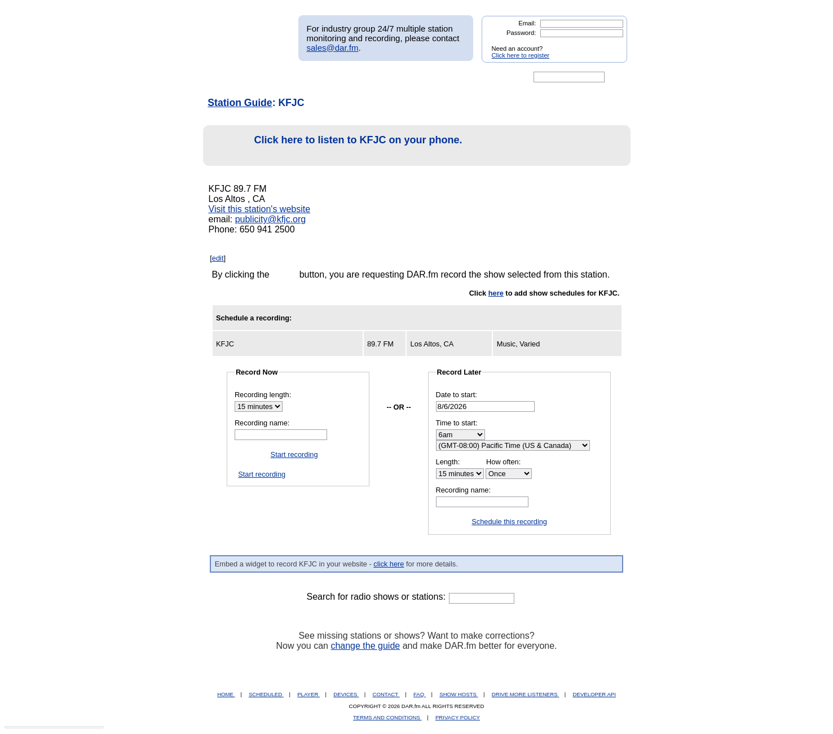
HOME (226, 694)
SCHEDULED (266, 694)
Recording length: (263, 394)
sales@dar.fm (333, 47)
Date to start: (456, 394)
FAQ (419, 694)
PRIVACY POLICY (457, 717)
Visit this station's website (260, 209)
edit (218, 258)
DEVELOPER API (594, 694)
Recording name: (262, 423)
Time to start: (457, 423)
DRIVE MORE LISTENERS (525, 694)
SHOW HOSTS (458, 694)
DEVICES (346, 694)
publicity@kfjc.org (270, 219)
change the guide (365, 646)
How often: (503, 462)
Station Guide (240, 102)
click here (388, 564)
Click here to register (521, 55)
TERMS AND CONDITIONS (387, 717)
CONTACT (386, 694)
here (496, 293)
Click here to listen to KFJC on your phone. (335, 146)
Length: (448, 462)
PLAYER (308, 694)
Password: (521, 32)
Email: (527, 23)
